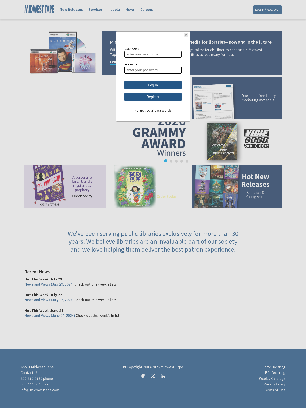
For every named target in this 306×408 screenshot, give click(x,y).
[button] (186, 35)
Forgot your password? (153, 110)
